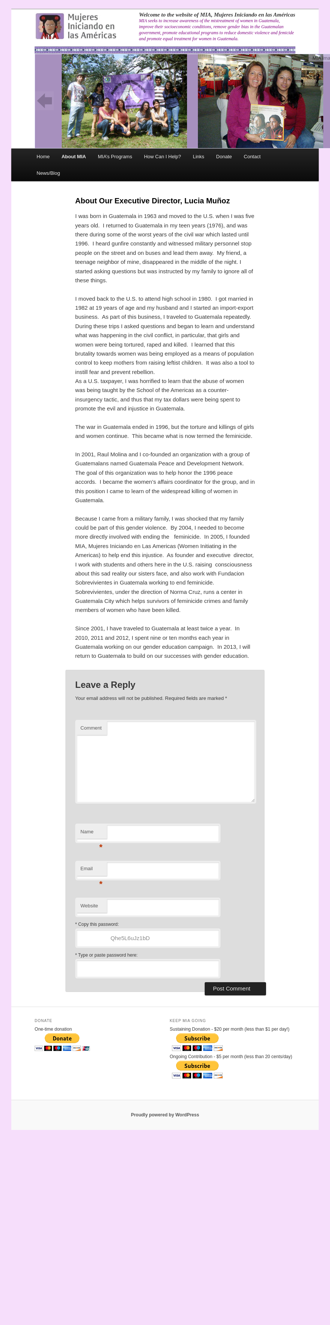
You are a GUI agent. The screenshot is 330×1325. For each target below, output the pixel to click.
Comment (91, 728)
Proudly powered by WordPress (165, 1115)
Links (198, 156)
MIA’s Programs (115, 156)
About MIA (73, 156)
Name (92, 834)
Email (92, 871)
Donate (224, 156)
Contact (252, 156)
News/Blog (48, 173)
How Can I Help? (162, 156)
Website (89, 906)
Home (43, 156)
